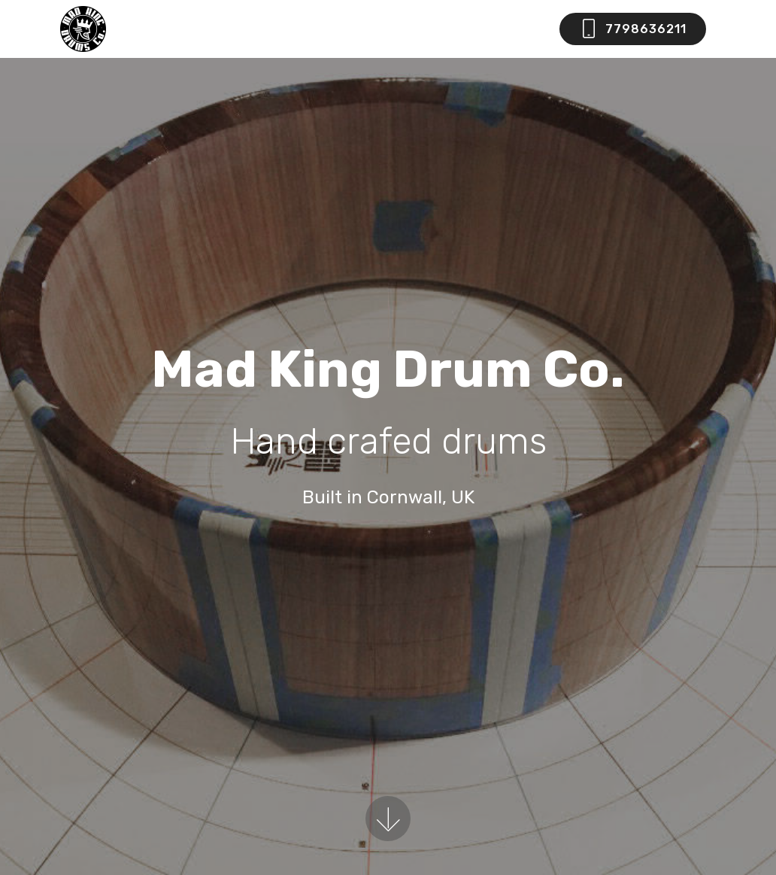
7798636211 (633, 29)
